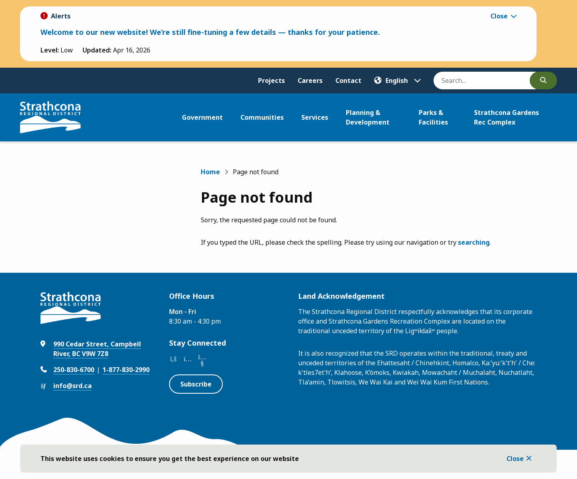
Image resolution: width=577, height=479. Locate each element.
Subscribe (196, 384)
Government (202, 117)
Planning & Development (367, 117)
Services (314, 117)
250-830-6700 (73, 369)
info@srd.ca (72, 385)
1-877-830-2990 (126, 369)
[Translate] (397, 80)
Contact (348, 80)
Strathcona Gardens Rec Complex (506, 117)
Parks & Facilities (433, 117)
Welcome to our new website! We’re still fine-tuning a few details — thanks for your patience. (210, 32)
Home (210, 171)
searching (474, 242)
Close (515, 458)
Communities (262, 117)
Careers (310, 80)
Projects (271, 80)
